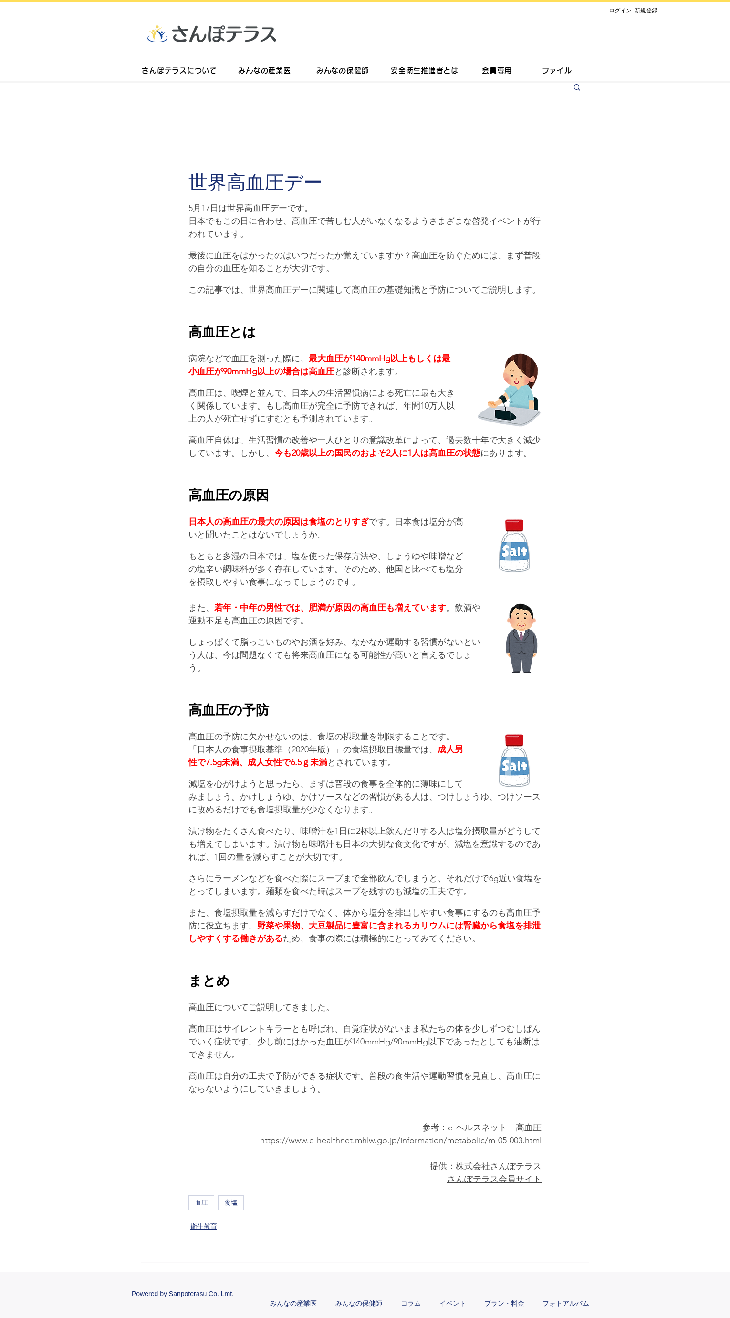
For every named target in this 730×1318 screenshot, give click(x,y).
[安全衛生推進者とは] (425, 72)
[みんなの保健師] (343, 72)
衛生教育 (203, 1226)
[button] (577, 87)
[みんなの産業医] (265, 72)
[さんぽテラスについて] (179, 72)
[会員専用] (497, 72)
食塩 (231, 1202)
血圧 (201, 1202)
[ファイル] (556, 72)
